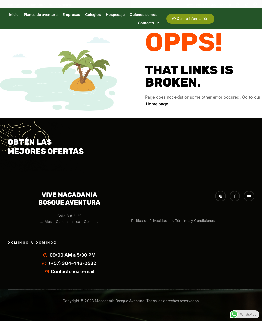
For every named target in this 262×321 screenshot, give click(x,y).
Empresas (71, 14)
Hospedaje (115, 14)
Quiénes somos (143, 14)
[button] (148, 23)
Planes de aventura (41, 14)
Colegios (93, 14)
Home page (157, 103)
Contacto (148, 22)
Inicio (14, 14)
